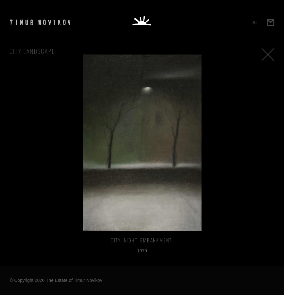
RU (254, 22)
